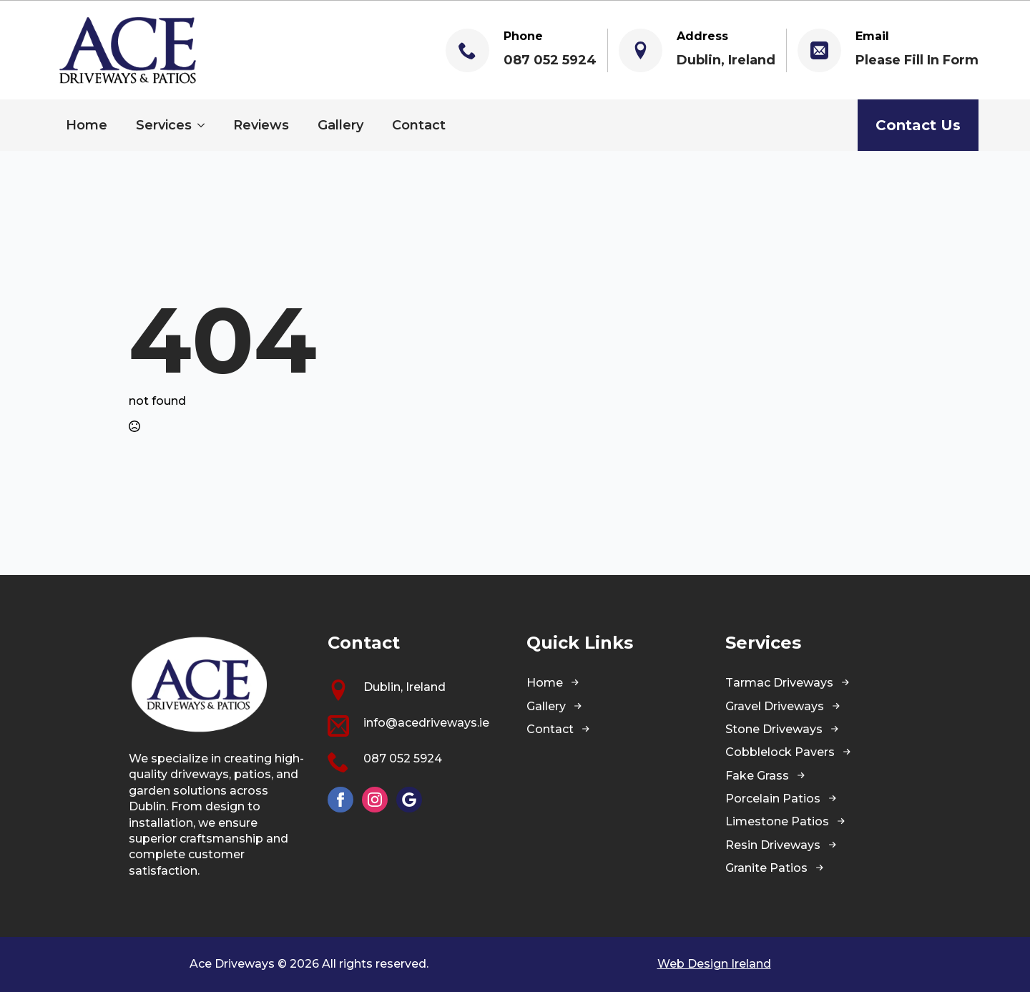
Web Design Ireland (714, 964)
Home (86, 125)
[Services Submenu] (205, 125)
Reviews (261, 125)
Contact (419, 125)
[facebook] (340, 799)
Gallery (340, 125)
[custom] (409, 799)
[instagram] (375, 799)
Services (164, 125)
